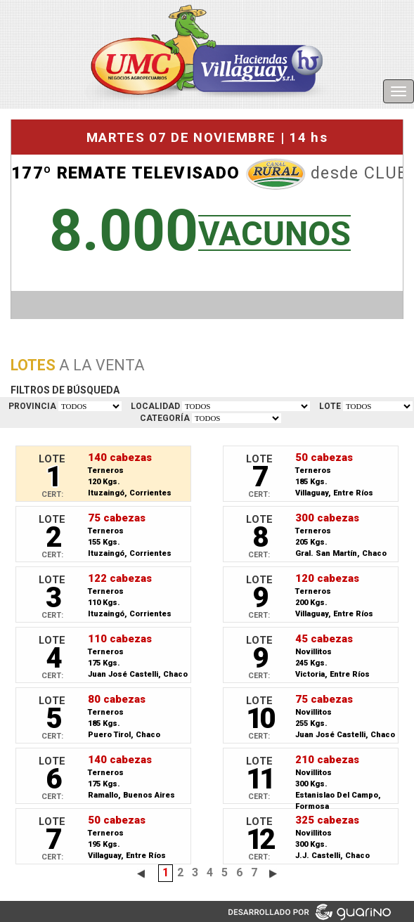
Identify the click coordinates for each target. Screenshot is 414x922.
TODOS (90, 406)
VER (378, 406)
